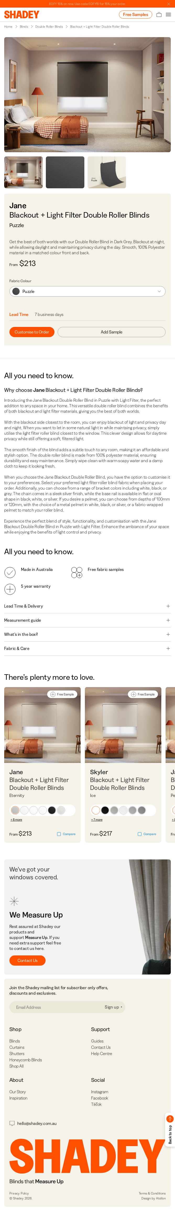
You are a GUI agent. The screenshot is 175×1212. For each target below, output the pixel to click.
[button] (15, 810)
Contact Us (27, 960)
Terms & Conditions (152, 1193)
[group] (87, 291)
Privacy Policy (19, 1193)
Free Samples (135, 14)
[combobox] (87, 291)
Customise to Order (32, 332)
